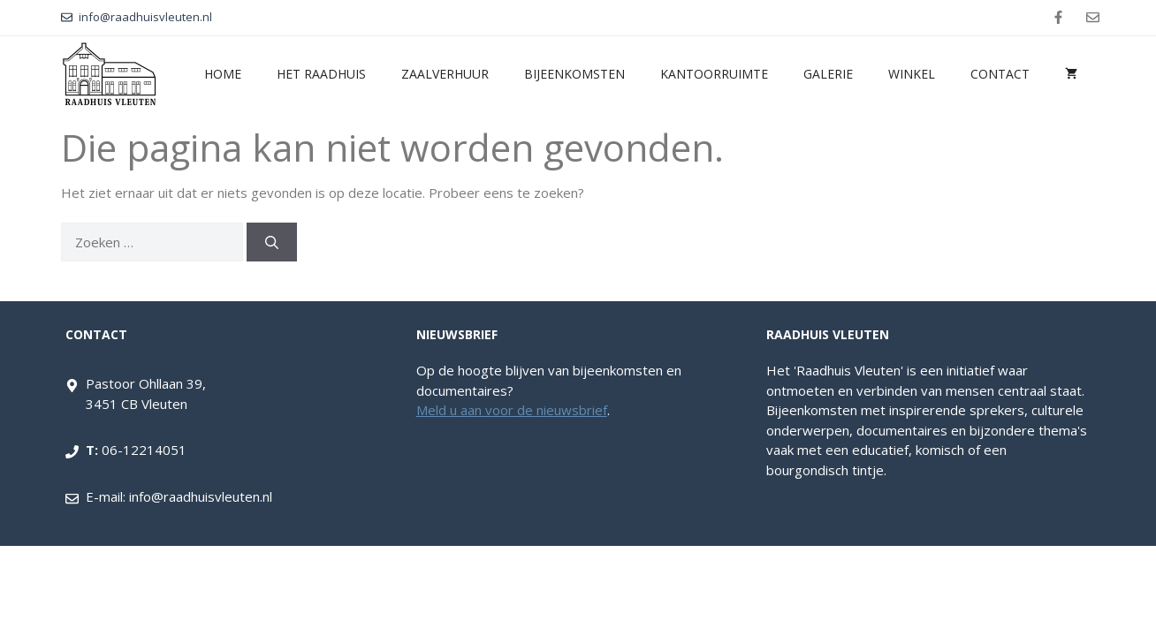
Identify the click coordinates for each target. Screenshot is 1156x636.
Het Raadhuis (321, 73)
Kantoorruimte (714, 73)
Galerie (828, 73)
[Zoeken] (272, 242)
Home (222, 73)
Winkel (911, 73)
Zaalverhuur (445, 73)
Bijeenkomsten (574, 73)
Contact (1000, 73)
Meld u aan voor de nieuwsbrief (511, 410)
